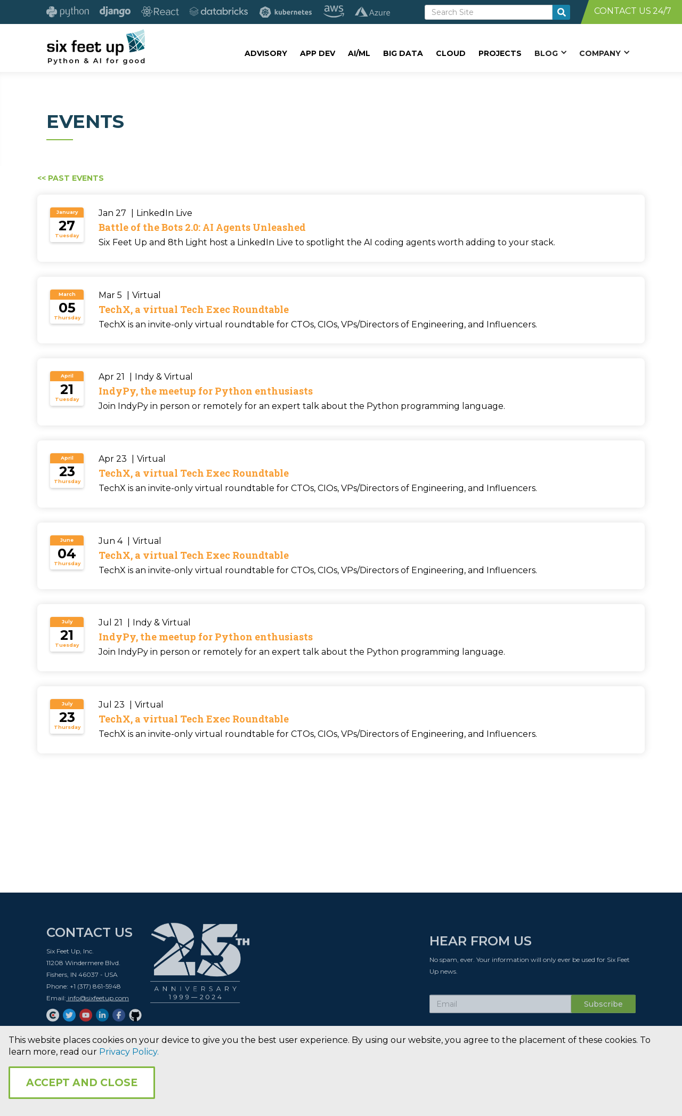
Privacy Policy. (129, 1052)
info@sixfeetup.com (97, 1002)
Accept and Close (81, 1083)
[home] (95, 46)
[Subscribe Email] (500, 1008)
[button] (550, 53)
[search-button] (561, 12)
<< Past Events (70, 178)
